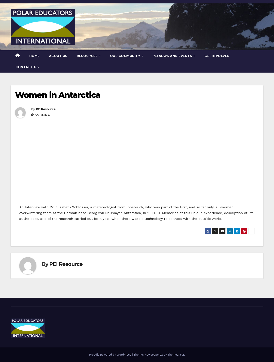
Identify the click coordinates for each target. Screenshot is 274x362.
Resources (88, 56)
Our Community (125, 56)
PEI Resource (46, 109)
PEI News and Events (173, 56)
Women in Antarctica (57, 95)
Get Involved (217, 56)
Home (34, 56)
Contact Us (27, 67)
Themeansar (176, 354)
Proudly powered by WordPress (110, 354)
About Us (58, 56)
